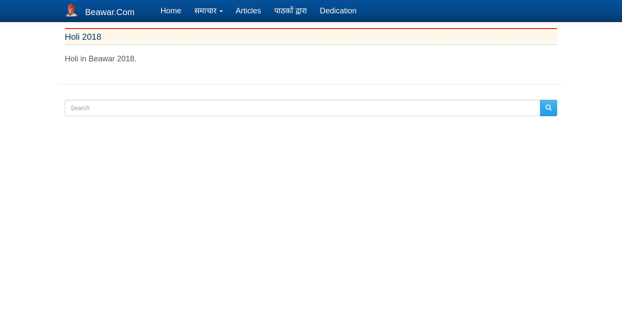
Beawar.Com (110, 12)
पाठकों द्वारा (290, 10)
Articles (248, 10)
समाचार (208, 10)
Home (171, 10)
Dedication (338, 10)
